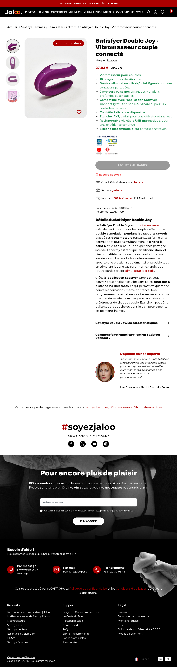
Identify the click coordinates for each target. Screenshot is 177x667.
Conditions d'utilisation (131, 588)
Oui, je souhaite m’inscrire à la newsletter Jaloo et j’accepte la (88, 510)
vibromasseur (149, 225)
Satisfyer (112, 60)
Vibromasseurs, (121, 407)
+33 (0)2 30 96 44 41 (116, 571)
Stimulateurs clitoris (148, 407)
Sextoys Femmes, (97, 407)
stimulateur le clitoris (139, 270)
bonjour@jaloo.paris (75, 571)
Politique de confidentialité (88, 588)
